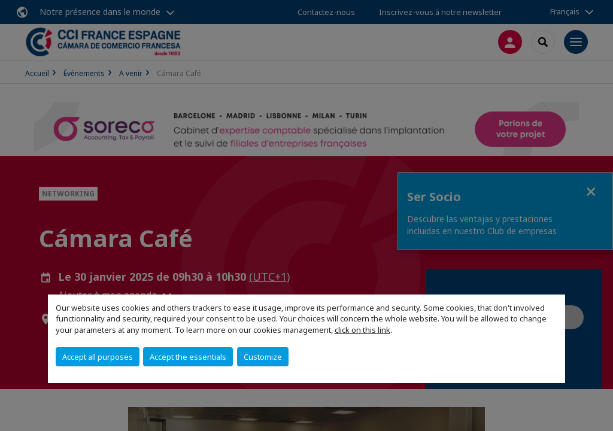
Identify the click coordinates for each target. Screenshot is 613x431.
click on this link (362, 329)
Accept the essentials (188, 356)
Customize (263, 356)
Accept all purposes (97, 356)
